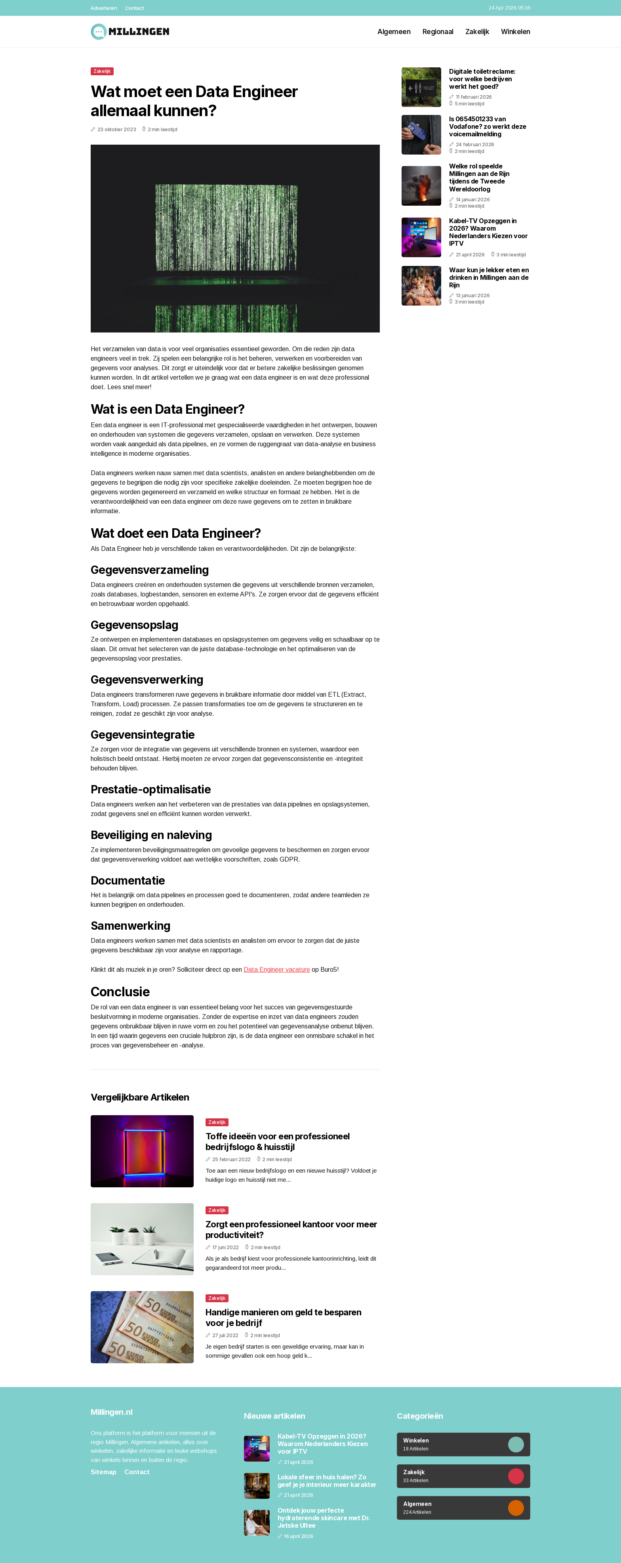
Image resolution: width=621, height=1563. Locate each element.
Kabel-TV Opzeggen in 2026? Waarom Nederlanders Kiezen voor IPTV (488, 232)
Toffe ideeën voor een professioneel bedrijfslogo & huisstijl (278, 1141)
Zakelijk (477, 32)
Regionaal (438, 32)
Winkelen (515, 32)
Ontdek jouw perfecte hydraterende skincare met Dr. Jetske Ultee (324, 1518)
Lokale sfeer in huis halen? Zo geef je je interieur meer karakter (327, 1480)
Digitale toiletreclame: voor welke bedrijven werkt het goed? (482, 78)
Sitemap (103, 1472)
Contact (134, 8)
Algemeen (394, 32)
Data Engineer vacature (277, 969)
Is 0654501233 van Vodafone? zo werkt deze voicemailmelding (487, 126)
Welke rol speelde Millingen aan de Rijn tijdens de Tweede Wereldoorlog (479, 177)
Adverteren (104, 8)
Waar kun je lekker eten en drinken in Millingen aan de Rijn (489, 277)
